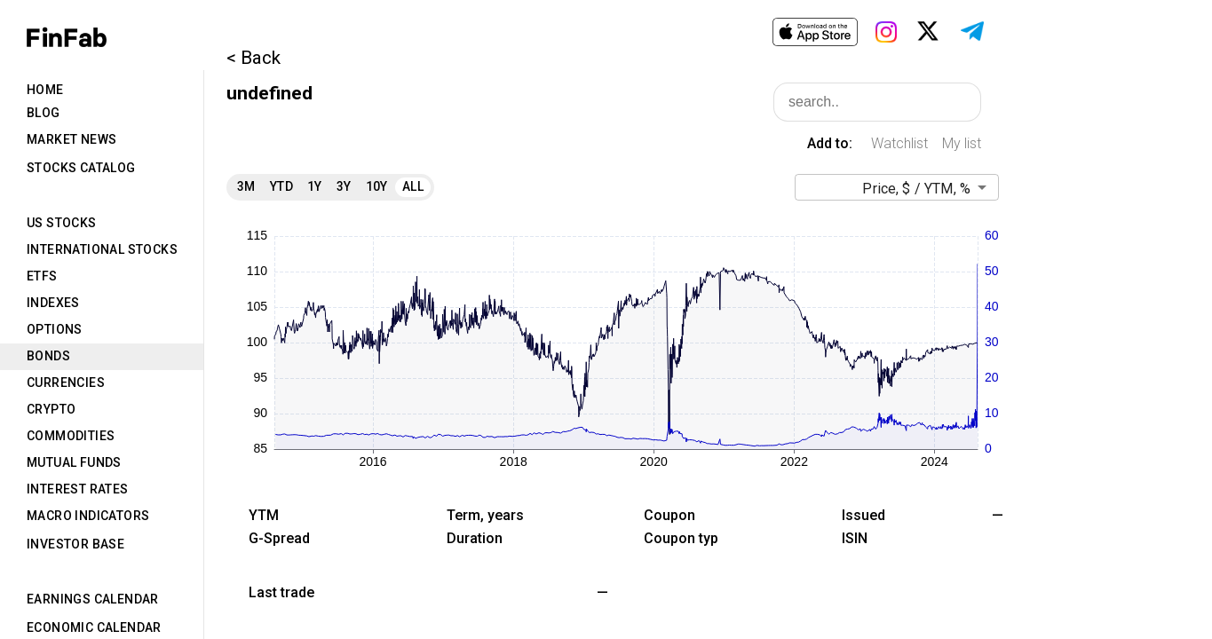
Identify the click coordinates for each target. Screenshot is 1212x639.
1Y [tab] (314, 186)
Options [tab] (55, 329)
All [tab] (413, 186)
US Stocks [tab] (62, 223)
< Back (253, 57)
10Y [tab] (377, 186)
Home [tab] (45, 90)
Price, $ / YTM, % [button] (916, 188)
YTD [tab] (281, 186)
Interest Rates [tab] (78, 489)
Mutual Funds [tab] (74, 462)
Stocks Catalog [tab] (81, 168)
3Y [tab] (344, 186)
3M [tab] (246, 186)
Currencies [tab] (66, 382)
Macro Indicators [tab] (88, 516)
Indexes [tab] (53, 303)
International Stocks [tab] (102, 249)
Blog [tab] (43, 113)
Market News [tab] (71, 139)
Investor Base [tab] (75, 544)
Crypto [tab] (51, 409)
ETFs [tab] (42, 276)
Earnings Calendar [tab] (93, 599)
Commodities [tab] (71, 436)
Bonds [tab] (48, 356)
